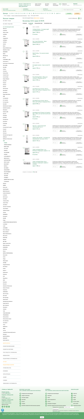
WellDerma (5, 326)
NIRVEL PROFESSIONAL (8, 253)
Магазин (12, 9)
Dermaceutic (5, 88)
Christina (5, 71)
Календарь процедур (52, 403)
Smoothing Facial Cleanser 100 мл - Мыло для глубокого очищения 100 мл (42, 89)
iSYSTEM (5, 198)
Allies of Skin (5, 32)
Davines (4, 84)
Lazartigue (5, 224)
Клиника (32, 9)
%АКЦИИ (69, 13)
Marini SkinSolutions (7, 233)
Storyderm (5, 307)
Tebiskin (4, 309)
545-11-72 (6, 398)
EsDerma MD (5, 111)
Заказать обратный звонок (23, 6)
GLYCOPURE (6, 152)
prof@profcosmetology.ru (6, 401)
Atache (4, 44)
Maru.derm (5, 235)
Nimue (4, 251)
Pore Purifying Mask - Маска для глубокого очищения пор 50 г (40, 77)
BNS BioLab (5, 55)
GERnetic (5, 136)
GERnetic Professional (7, 138)
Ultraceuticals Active (7, 318)
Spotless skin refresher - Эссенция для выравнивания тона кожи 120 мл (41, 138)
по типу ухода (7, 20)
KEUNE (4, 218)
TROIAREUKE (6, 314)
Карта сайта (75, 403)
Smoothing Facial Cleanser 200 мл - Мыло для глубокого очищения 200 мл (42, 101)
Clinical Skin (5, 73)
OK (42, 417)
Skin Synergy (5, 297)
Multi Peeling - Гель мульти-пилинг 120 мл (41, 54)
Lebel (4, 225)
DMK (4, 96)
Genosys (5, 133)
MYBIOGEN (5, 247)
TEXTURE (6, 175)
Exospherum (5, 119)
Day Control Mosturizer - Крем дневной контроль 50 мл (40, 42)
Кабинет (54, 3)
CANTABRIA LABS (6, 59)
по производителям (8, 26)
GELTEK (4, 131)
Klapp (4, 220)
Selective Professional (7, 285)
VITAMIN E (6, 177)
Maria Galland (6, 231)
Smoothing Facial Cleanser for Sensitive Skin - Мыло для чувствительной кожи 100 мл (42, 114)
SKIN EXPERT (7, 169)
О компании (6, 181)
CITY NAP (6, 148)
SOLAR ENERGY (7, 171)
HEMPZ (4, 185)
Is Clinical (5, 195)
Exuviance (5, 121)
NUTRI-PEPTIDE (7, 160)
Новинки (25, 23)
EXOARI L (5, 117)
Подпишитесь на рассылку (58, 407)
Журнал (52, 9)
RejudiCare (5, 278)
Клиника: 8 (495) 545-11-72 (25, 5)
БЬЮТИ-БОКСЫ (6, 336)
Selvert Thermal (6, 287)
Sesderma (5, 289)
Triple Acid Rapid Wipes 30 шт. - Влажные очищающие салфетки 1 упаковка (40, 163)
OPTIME (4, 262)
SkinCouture (5, 299)
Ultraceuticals (6, 316)
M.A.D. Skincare (6, 229)
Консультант (37, 5)
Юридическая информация (27, 393)
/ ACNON (37, 26)
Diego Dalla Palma (6, 94)
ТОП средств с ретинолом (10, 352)
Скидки (5, 380)
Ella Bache (5, 109)
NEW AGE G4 (6, 158)
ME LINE (4, 241)
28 (34, 171)
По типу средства (8, 23)
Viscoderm (5, 322)
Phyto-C (4, 270)
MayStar (4, 239)
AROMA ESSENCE (7, 144)
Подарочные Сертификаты (10, 358)
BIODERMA (5, 51)
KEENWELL (5, 214)
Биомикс (5, 334)
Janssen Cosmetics (7, 206)
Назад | (5, 15)
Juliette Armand (6, 210)
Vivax (4, 324)
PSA (4, 276)
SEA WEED (6, 167)
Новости (75, 393)
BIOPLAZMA (6, 146)
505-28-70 (6, 393)
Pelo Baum (5, 266)
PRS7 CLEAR (6, 162)
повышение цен (38, 23)
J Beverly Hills (6, 200)
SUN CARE (6, 173)
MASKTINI (5, 237)
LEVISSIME (5, 227)
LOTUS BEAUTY (7, 156)
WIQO (4, 328)
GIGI (34, 26)
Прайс (49, 397)
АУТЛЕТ (77, 13)
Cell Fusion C (5, 61)
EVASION (5, 115)
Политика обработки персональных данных (31, 405)
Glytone (4, 183)
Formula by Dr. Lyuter (7, 127)
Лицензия (50, 395)
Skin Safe (5, 295)
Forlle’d (4, 125)
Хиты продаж (6, 374)
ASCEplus (5, 40)
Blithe (4, 53)
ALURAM (5, 34)
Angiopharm (5, 38)
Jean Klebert (5, 208)
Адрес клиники (38, 3)
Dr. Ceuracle (5, 100)
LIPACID (5, 154)
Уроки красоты (6, 340)
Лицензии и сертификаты (10, 383)
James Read (5, 202)
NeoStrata (5, 249)
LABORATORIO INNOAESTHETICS (10, 222)
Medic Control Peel (7, 243)
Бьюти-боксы (6, 343)
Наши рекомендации (8, 346)
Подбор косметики (8, 349)
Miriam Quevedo (6, 245)
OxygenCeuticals (6, 264)
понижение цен (48, 23)
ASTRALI (5, 42)
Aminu (4, 36)
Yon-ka (4, 330)
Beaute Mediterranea (7, 47)
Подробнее (79, 34)
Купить (63, 34)
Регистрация (55, 5)
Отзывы (23, 403)
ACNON (5, 142)
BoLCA (4, 57)
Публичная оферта (77, 405)
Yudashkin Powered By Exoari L (9, 332)
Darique (4, 82)
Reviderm (5, 282)
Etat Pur (4, 113)
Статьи (74, 395)
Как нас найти (76, 401)
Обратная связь (5, 404)
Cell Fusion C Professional (8, 63)
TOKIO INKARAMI (6, 313)
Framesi (4, 129)
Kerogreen (5, 216)
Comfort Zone (6, 75)
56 (36, 171)
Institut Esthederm (6, 193)
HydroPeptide (6, 189)
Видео (74, 397)
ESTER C (6, 150)
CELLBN (4, 67)
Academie (5, 30)
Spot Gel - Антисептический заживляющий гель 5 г (39, 126)
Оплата (46, 5)
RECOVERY (6, 164)
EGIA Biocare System (7, 105)
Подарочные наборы (8, 364)
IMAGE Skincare (6, 191)
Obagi (4, 258)
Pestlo (4, 268)
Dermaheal (5, 90)
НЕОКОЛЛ (5, 338)
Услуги (49, 401)
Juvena (4, 212)
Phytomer (5, 274)
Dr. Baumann (5, 98)
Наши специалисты (52, 399)
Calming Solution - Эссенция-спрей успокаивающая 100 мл (41, 30)
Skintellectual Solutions (8, 301)
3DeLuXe (5, 28)
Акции (4, 377)
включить (42, 18)
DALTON (4, 80)
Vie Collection (6, 320)
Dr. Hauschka (5, 102)
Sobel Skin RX (6, 303)
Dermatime (5, 92)
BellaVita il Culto (6, 49)
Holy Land (5, 187)
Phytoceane (5, 272)
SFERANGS (5, 291)
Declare (4, 86)
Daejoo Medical (6, 78)
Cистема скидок (25, 397)
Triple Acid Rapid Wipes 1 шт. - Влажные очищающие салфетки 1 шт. (41, 150)
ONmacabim (5, 260)
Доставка (47, 3)
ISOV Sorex (5, 196)
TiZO (4, 311)
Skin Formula (5, 293)
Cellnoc (4, 69)
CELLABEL (5, 65)
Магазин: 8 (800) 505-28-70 (25, 3)
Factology (5, 123)
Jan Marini (5, 204)
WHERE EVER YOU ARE (9, 179)
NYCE (4, 256)
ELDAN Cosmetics (6, 107)
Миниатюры (6, 355)
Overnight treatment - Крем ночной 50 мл (41, 65)
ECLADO (5, 104)
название (30, 23)
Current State (5, 76)
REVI (4, 280)
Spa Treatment (6, 305)
